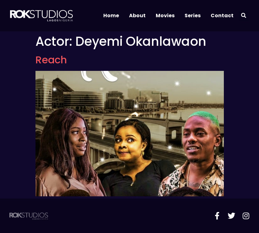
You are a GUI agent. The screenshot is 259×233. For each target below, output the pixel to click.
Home (111, 15)
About (137, 15)
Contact (222, 15)
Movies (165, 15)
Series (193, 15)
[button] (244, 16)
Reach (51, 60)
